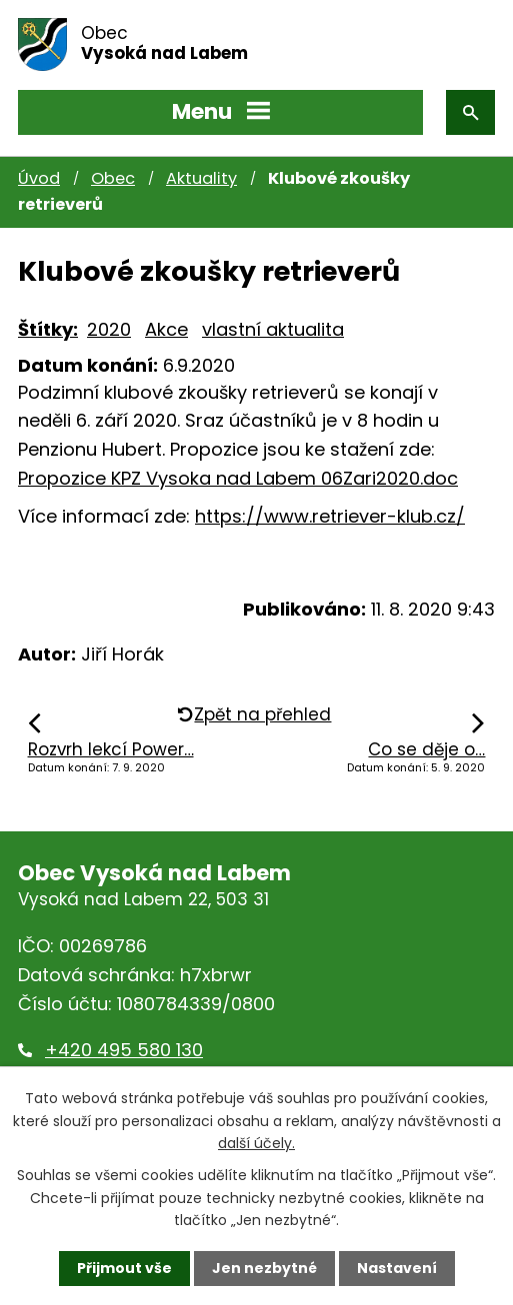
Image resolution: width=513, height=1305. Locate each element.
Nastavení (397, 1268)
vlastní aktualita (273, 329)
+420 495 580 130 (124, 1049)
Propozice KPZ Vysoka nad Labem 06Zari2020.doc (238, 478)
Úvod (39, 178)
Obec (113, 178)
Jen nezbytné (264, 1268)
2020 (109, 329)
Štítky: (48, 329)
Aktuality (201, 178)
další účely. (256, 1143)
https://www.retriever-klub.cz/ (330, 516)
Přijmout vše (124, 1268)
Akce (166, 329)
